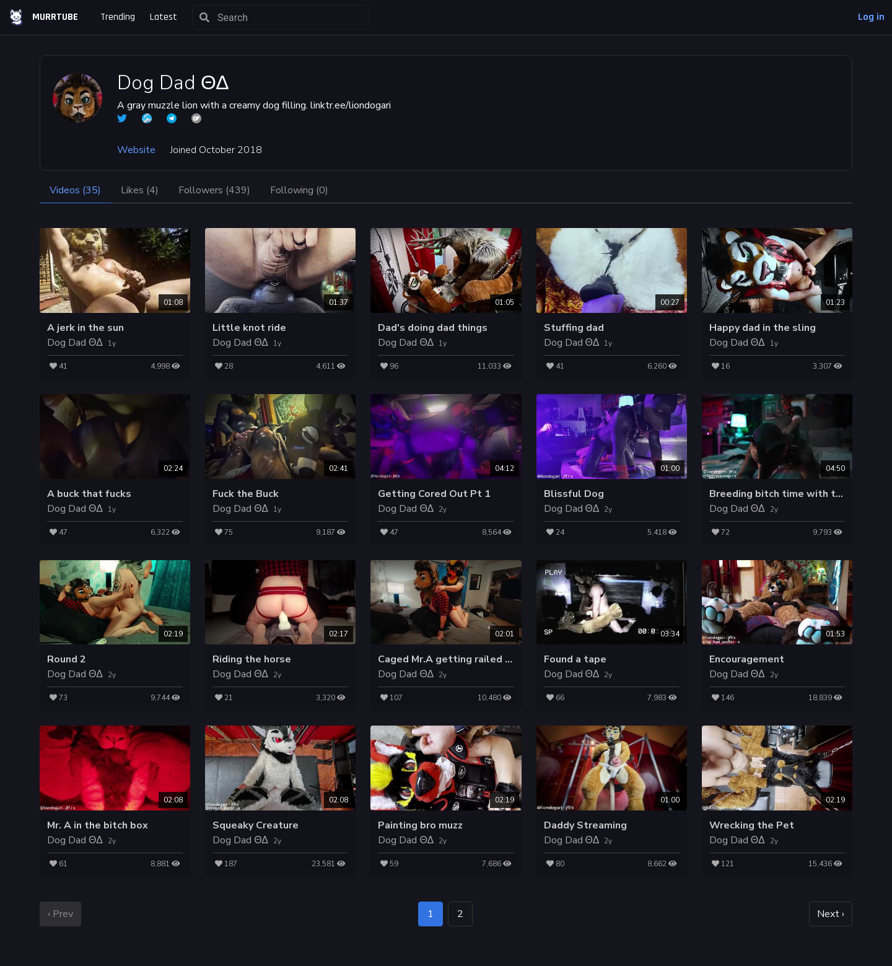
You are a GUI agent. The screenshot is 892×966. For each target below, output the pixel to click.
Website (136, 150)
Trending (117, 17)
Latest (163, 17)
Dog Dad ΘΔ (75, 342)
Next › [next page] (830, 914)
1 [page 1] (430, 914)
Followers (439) (214, 190)
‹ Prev (60, 914)
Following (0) (299, 190)
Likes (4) (140, 190)
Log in (871, 17)
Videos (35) (75, 190)
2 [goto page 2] (460, 914)
